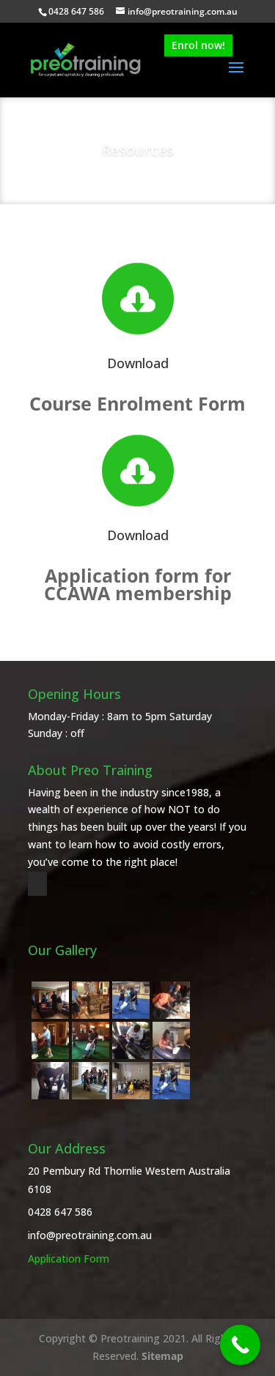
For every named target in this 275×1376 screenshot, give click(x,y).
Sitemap (162, 1356)
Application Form (68, 1258)
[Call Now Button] (240, 1345)
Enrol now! (198, 45)
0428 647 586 (60, 1212)
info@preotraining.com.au (90, 1235)
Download (138, 363)
